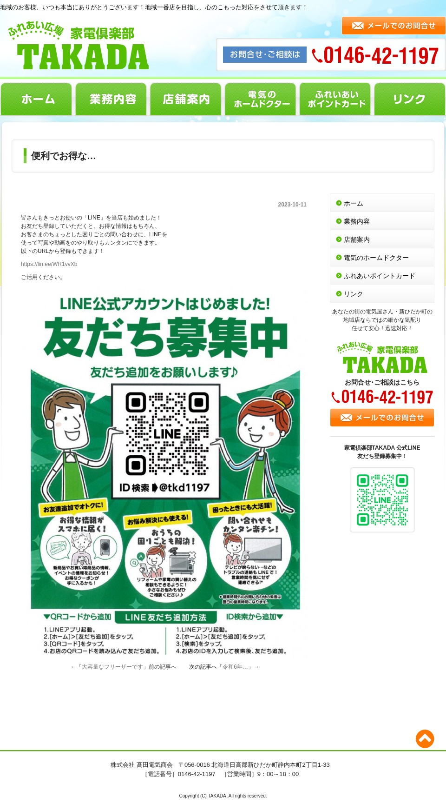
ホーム (36, 99)
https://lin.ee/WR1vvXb (49, 264)
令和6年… (235, 667)
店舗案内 (186, 99)
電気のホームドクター (260, 99)
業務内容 (111, 99)
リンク (410, 99)
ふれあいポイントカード (335, 99)
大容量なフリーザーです (112, 667)
